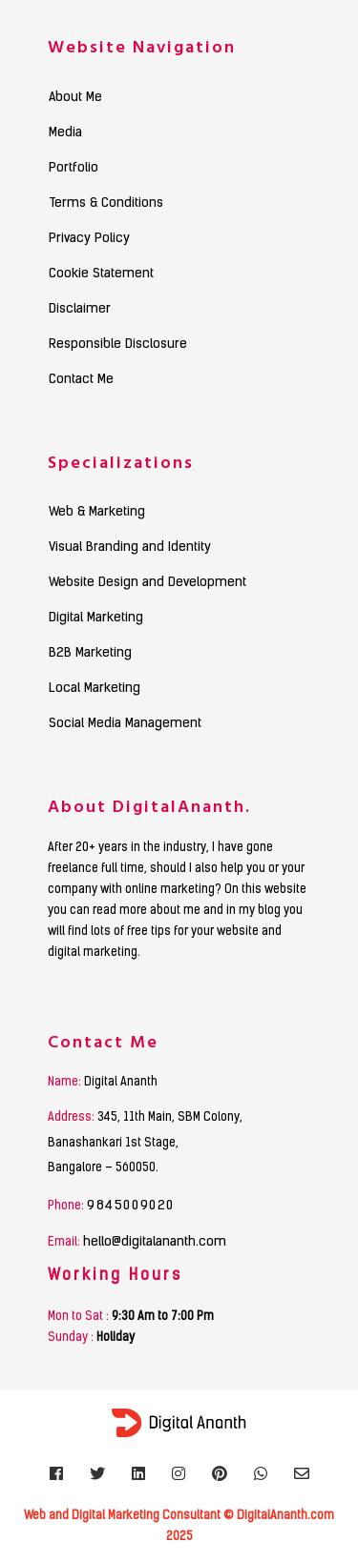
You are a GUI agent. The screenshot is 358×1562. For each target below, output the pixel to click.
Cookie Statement (101, 274)
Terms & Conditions (106, 204)
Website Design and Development (147, 583)
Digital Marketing (96, 618)
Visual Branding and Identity (130, 548)
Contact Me (81, 380)
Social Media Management (125, 724)
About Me (75, 98)
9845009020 (131, 1206)
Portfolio (73, 168)
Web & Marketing (97, 512)
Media (65, 133)
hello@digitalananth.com (154, 1242)
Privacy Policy (89, 239)
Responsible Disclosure (118, 345)
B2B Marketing (90, 653)
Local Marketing (94, 689)
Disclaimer (80, 309)
